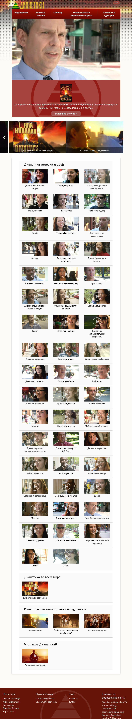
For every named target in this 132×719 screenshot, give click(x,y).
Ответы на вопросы (45, 698)
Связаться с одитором (109, 14)
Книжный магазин (40, 14)
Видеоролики (21, 12)
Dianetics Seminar (11, 708)
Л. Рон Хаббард (109, 705)
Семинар (58, 12)
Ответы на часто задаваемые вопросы (81, 14)
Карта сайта (8, 711)
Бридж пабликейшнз (112, 715)
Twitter (72, 702)
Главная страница (11, 698)
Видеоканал (8, 705)
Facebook (73, 698)
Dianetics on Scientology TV (114, 702)
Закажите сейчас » (66, 113)
